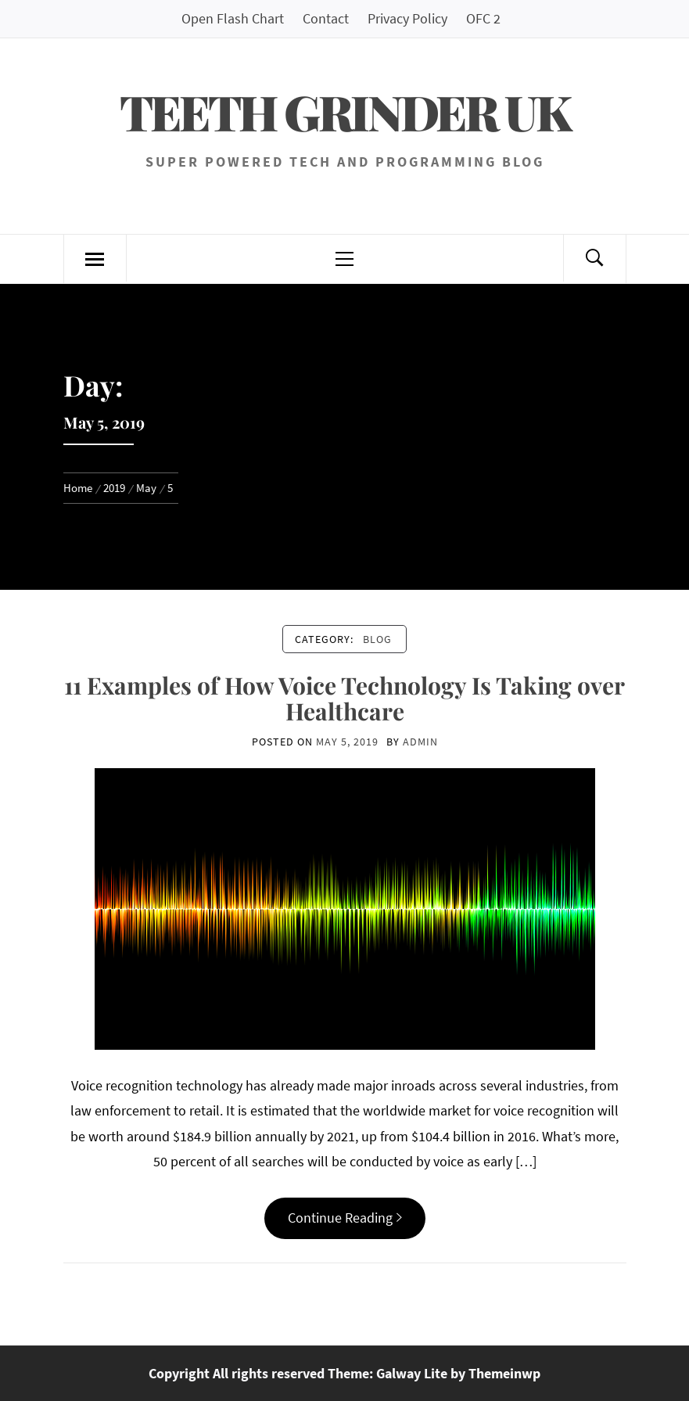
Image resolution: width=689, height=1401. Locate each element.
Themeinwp (504, 1373)
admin (420, 742)
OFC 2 (483, 18)
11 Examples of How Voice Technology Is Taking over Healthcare (344, 698)
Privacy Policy (407, 18)
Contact (326, 18)
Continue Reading (345, 1218)
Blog (377, 639)
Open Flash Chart (232, 18)
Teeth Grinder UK (344, 111)
